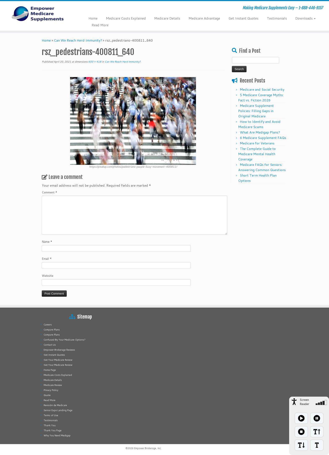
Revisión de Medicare (55, 405)
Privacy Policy (51, 390)
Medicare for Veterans (257, 143)
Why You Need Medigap (57, 435)
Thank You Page (52, 430)
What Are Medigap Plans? (260, 132)
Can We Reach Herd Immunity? (78, 40)
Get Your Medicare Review (58, 360)
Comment (49, 192)
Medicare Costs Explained (126, 18)
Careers (48, 324)
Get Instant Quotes (243, 18)
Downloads (305, 18)
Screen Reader (304, 402)
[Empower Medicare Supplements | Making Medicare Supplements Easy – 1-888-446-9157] (38, 13)
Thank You (50, 425)
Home (93, 18)
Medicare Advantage (204, 18)
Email (47, 259)
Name (47, 242)
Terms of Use (51, 415)
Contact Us (50, 344)
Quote (47, 395)
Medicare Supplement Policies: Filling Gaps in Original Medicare (256, 110)
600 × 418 (94, 61)
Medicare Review (53, 385)
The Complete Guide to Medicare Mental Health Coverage (257, 153)
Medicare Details (167, 18)
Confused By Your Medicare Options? (64, 339)
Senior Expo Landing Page (58, 410)
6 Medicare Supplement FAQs (263, 137)
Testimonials (277, 18)
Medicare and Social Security (262, 89)
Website (47, 276)
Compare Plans (52, 329)
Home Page (50, 370)
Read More (100, 24)
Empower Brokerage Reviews (59, 349)
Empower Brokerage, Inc (147, 448)
